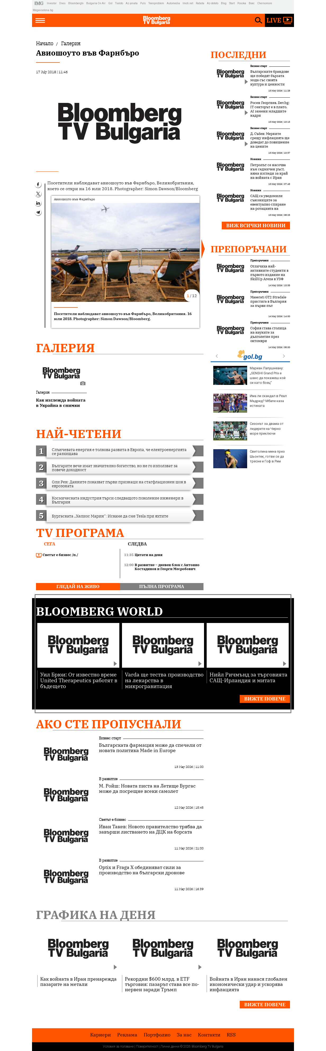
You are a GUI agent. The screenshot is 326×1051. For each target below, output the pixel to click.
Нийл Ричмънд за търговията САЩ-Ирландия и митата (248, 677)
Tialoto (119, 3)
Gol (110, 3)
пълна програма (161, 586)
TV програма (80, 532)
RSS (231, 1034)
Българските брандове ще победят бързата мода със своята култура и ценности (269, 78)
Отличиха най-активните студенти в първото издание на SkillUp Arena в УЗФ (269, 272)
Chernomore (264, 3)
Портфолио (157, 1034)
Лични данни (169, 1046)
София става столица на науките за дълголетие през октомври (268, 334)
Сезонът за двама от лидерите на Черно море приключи (248, 430)
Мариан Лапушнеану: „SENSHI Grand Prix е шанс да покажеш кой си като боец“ (249, 375)
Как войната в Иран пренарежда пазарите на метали (78, 981)
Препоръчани (249, 249)
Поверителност (147, 1046)
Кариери (100, 1034)
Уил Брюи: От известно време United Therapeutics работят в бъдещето (78, 680)
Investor (52, 3)
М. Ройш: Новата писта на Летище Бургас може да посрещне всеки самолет (147, 788)
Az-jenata (132, 3)
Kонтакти (209, 1034)
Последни (238, 54)
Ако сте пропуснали (108, 723)
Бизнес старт (258, 66)
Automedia (173, 3)
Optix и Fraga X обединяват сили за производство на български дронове (142, 870)
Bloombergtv (76, 3)
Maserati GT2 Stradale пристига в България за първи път (268, 301)
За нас (184, 1034)
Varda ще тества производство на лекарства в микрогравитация (164, 680)
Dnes (62, 3)
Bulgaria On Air (96, 3)
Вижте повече (265, 699)
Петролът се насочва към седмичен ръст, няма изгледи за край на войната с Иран (269, 171)
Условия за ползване (118, 1046)
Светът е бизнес (112, 819)
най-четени (78, 433)
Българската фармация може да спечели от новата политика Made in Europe (150, 748)
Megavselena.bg (43, 10)
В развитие (108, 778)
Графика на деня (96, 914)
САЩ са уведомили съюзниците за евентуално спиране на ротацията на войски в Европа (268, 204)
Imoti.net (188, 3)
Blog (224, 3)
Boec (252, 3)
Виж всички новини (256, 225)
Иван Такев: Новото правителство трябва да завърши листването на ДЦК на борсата (150, 829)
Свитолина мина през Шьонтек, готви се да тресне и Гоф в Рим (249, 458)
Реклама (127, 1034)
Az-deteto (212, 3)
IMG (40, 3)
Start (232, 3)
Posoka (241, 3)
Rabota (200, 3)
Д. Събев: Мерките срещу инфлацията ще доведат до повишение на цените (269, 140)
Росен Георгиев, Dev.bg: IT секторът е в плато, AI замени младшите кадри (269, 109)
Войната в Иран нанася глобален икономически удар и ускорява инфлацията (248, 984)
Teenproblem (156, 3)
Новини (255, 159)
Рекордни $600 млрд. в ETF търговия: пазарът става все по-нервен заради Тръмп (162, 984)
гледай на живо (77, 586)
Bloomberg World (99, 611)
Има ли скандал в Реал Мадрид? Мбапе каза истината (250, 403)
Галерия (65, 347)
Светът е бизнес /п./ (57, 555)
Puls (143, 3)
